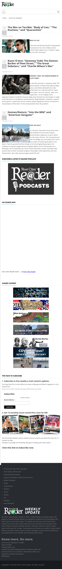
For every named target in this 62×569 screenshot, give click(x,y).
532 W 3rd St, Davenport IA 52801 (13, 543)
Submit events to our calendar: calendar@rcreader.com (21, 552)
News (6, 483)
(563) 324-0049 (6, 545)
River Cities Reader (29, 272)
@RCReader (6, 556)
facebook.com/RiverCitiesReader (13, 554)
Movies (6, 495)
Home (5, 18)
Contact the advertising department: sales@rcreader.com (21, 549)
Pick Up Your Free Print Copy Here (15, 469)
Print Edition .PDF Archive (12, 472)
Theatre (6, 489)
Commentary (8, 486)
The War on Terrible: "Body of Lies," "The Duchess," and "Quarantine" (32, 29)
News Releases (9, 503)
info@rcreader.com (8, 547)
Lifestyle (6, 500)
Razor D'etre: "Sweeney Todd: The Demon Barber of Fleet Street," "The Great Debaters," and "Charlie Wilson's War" (33, 63)
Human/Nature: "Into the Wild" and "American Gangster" (29, 113)
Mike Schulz (9, 36)
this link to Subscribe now (20, 447)
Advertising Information (12, 475)
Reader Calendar (9, 480)
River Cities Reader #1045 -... (11, 272)
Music (6, 492)
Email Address (9, 400)
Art (5, 498)
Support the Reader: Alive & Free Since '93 (18, 477)
